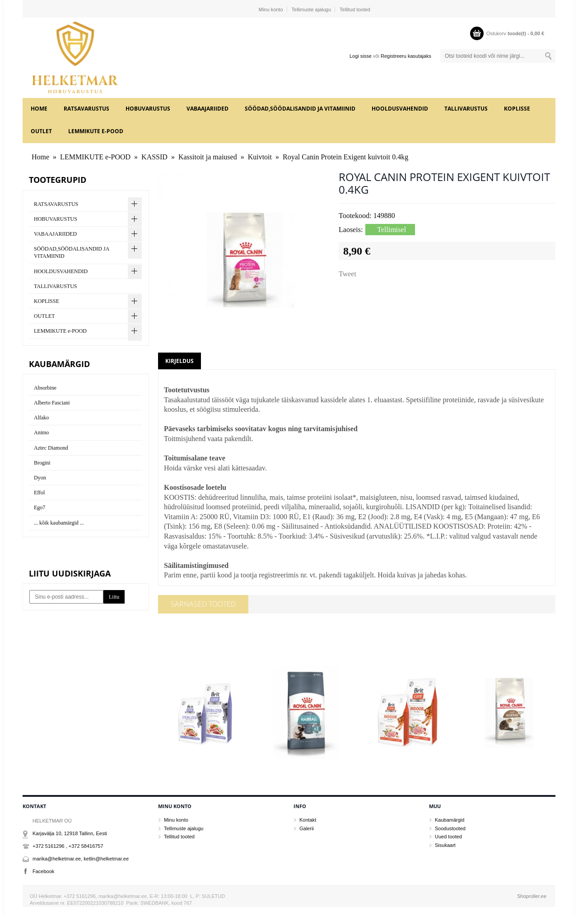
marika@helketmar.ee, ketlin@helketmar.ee (81, 858)
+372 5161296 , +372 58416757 (68, 846)
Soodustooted (450, 828)
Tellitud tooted (355, 9)
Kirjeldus (179, 361)
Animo (41, 432)
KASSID (154, 157)
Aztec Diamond (51, 448)
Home (39, 108)
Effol (39, 492)
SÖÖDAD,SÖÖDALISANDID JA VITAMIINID (300, 108)
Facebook (43, 871)
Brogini (42, 463)
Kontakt (307, 820)
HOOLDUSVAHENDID (400, 108)
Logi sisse (361, 56)
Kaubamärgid (449, 820)
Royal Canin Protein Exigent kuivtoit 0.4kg (345, 157)
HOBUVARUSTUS (148, 108)
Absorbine (45, 388)
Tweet (347, 274)
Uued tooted (448, 836)
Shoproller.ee (531, 896)
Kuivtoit (260, 157)
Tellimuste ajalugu (311, 9)
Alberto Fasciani (52, 403)
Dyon (40, 477)
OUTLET (41, 131)
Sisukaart (445, 845)
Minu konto (271, 9)
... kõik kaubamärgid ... (59, 523)
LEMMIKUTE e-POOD (95, 131)
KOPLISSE (517, 108)
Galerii (306, 828)
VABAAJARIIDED (207, 108)
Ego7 (39, 507)
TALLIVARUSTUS (466, 108)
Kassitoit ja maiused (207, 157)
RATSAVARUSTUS (86, 108)
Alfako (41, 417)
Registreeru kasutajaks (406, 56)
